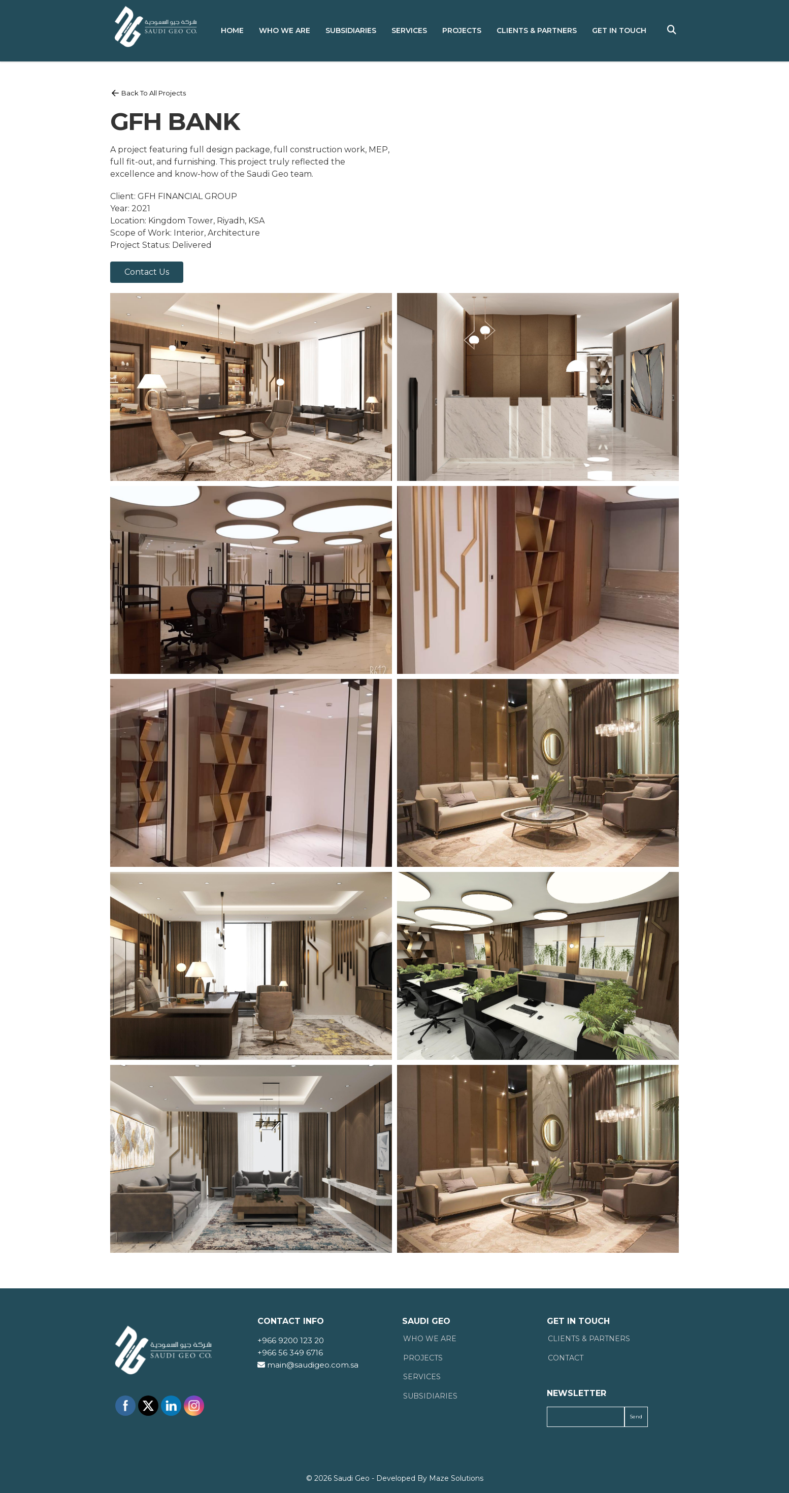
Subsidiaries (350, 30)
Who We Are (284, 30)
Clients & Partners (537, 30)
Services (409, 30)
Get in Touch (619, 30)
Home (232, 30)
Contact (565, 1358)
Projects (461, 30)
